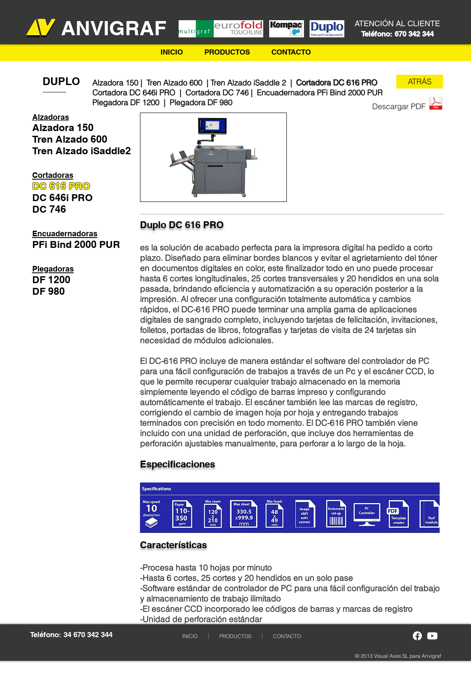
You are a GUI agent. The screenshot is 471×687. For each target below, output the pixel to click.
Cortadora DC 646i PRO (133, 93)
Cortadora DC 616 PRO (336, 83)
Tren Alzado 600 (175, 83)
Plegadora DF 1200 (125, 102)
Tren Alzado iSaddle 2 (249, 83)
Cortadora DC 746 (217, 93)
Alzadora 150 (115, 83)
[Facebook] (417, 636)
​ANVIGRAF (114, 28)
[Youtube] (432, 636)
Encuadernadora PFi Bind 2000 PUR (320, 93)
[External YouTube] (366, 157)
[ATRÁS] (419, 82)
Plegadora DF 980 (201, 102)
